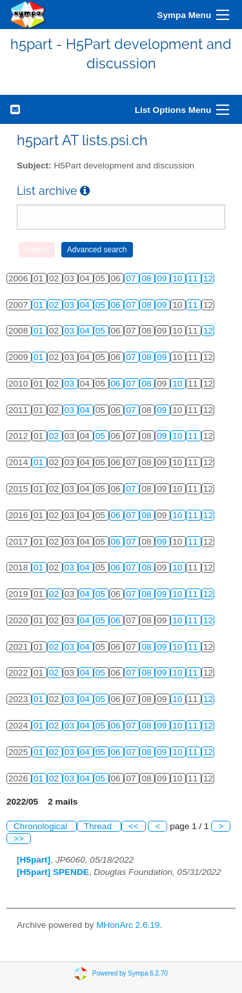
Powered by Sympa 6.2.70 (130, 973)
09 (163, 278)
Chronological (42, 826)
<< (133, 826)
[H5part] (33, 860)
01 (40, 305)
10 (178, 278)
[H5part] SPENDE (53, 872)
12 (208, 278)
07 (132, 278)
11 (194, 278)
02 (55, 305)
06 (117, 305)
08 (147, 278)
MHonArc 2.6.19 (127, 925)
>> (19, 838)
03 (71, 305)
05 (102, 305)
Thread (99, 826)
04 (86, 305)
